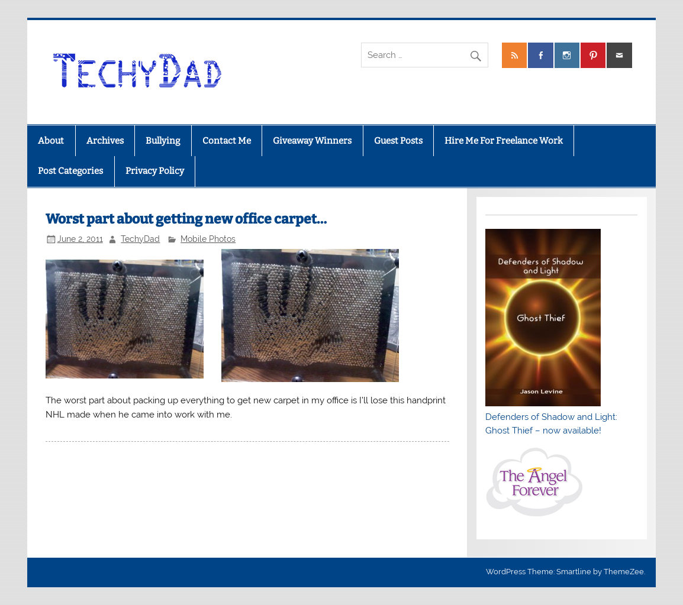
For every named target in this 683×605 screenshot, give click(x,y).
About (51, 140)
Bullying (163, 140)
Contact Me (226, 140)
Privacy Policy (154, 171)
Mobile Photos (208, 239)
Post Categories (70, 171)
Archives (105, 140)
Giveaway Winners (312, 140)
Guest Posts (398, 140)
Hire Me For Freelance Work (503, 140)
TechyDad (140, 239)
